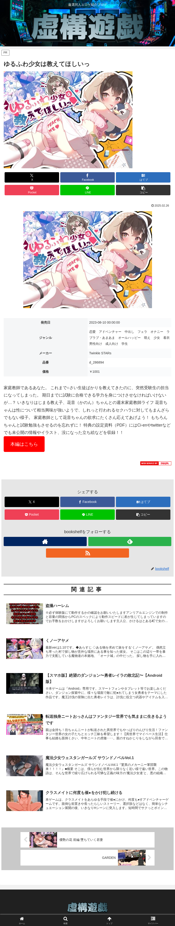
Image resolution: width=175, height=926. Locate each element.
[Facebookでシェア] (87, 177)
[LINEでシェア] (87, 190)
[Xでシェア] (32, 177)
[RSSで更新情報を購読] (87, 553)
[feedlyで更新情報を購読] (129, 541)
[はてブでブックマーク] (143, 177)
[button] (143, 190)
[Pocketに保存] (32, 190)
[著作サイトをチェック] (45, 541)
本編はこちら (24, 444)
